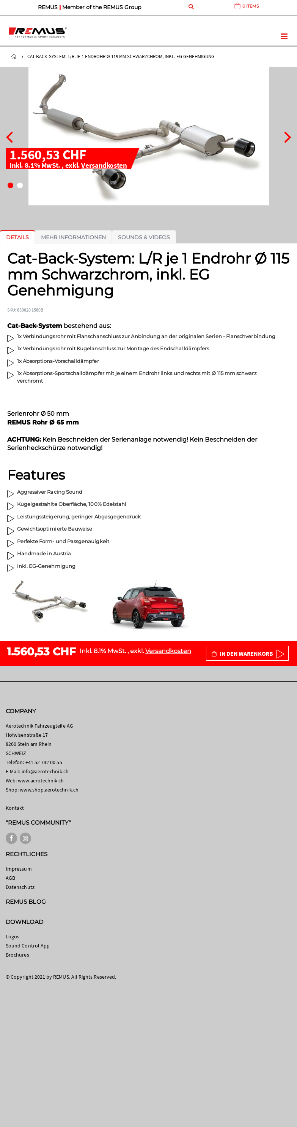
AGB (10, 877)
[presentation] (9, 136)
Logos (12, 936)
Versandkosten (104, 165)
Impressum (19, 868)
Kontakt (15, 807)
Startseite (14, 56)
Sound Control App (28, 945)
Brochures (17, 954)
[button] (10, 185)
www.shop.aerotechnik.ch (49, 789)
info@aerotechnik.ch (45, 771)
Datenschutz (20, 887)
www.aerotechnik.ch (41, 780)
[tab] (17, 237)
